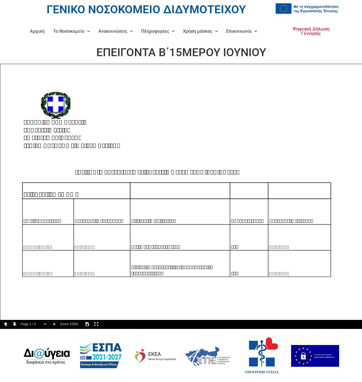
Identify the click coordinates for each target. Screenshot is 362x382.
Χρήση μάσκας (200, 31)
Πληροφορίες (158, 31)
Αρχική (37, 31)
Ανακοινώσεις (115, 31)
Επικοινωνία (241, 31)
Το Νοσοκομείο (71, 31)
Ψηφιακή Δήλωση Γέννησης (311, 31)
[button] (71, 31)
